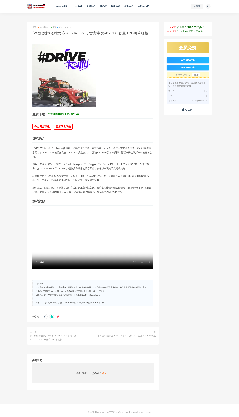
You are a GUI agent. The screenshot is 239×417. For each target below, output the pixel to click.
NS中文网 (110, 412)
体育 (53, 27)
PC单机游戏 (43, 27)
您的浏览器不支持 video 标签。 (92, 239)
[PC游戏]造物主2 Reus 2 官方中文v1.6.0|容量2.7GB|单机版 (127, 335)
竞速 (60, 27)
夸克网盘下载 (42, 126)
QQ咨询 (188, 109)
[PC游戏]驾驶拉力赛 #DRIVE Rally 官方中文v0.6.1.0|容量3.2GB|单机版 (74, 302)
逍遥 (34, 27)
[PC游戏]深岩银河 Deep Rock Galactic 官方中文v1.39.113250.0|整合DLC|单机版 (53, 337)
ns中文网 (39, 302)
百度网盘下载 (63, 126)
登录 (104, 373)
